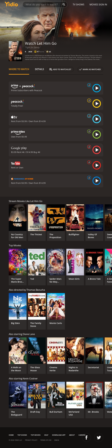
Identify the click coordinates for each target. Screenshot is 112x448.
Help (46, 435)
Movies (94, 4)
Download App (58, 435)
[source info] (88, 85)
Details (39, 69)
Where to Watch (19, 69)
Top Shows (22, 435)
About (72, 435)
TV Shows (78, 4)
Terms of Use (45, 440)
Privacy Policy (31, 440)
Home (11, 435)
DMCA (56, 440)
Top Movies (36, 435)
